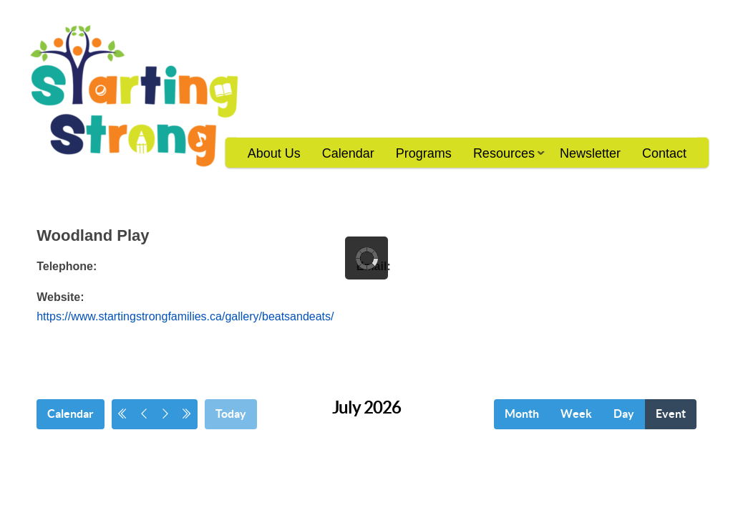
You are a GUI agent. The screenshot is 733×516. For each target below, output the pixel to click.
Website (58, 297)
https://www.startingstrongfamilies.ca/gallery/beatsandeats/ (185, 316)
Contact (664, 153)
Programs (424, 153)
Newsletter (590, 153)
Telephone (65, 266)
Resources (503, 158)
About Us (274, 153)
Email (371, 266)
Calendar (348, 153)
